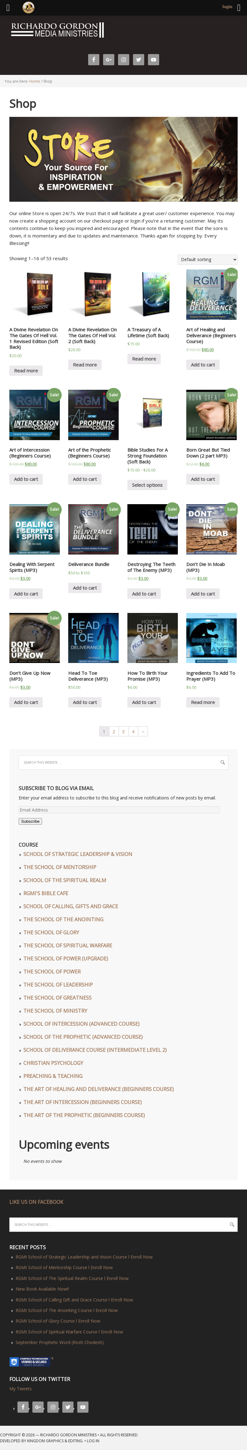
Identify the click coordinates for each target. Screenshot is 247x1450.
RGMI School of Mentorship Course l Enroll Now (64, 1267)
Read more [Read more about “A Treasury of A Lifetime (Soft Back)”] (144, 359)
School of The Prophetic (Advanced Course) (83, 1036)
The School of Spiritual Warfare (67, 945)
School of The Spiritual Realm (64, 880)
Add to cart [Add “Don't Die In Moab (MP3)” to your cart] (203, 594)
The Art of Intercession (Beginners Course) (82, 1102)
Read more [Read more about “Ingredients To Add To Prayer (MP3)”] (203, 702)
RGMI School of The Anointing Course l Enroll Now (67, 1310)
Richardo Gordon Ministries (2, 31)
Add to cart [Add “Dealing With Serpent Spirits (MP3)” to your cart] (26, 594)
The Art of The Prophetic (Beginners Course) (84, 1115)
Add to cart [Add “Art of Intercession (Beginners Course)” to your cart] (26, 479)
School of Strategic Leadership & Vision (77, 854)
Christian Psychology (53, 1063)
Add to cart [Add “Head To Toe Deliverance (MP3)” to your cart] (85, 702)
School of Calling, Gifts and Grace (70, 906)
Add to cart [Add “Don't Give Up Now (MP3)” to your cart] (26, 702)
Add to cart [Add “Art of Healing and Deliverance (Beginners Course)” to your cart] (203, 364)
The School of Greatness (57, 997)
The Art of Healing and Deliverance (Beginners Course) (98, 1089)
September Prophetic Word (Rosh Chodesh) (60, 1342)
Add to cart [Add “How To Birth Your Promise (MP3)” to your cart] (144, 702)
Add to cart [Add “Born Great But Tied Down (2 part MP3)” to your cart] (203, 479)
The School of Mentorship (59, 867)
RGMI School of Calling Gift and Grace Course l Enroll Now (74, 1300)
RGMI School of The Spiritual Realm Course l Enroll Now (72, 1278)
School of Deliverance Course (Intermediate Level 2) (95, 1050)
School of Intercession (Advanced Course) (81, 1023)
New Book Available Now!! (42, 1289)
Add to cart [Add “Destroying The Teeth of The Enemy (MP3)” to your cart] (144, 594)
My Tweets (20, 1389)
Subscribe (30, 821)
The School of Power (52, 971)
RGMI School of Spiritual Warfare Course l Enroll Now (69, 1332)
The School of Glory (51, 932)
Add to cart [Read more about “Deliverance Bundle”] (85, 588)
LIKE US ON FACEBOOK (36, 1202)
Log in (93, 1440)
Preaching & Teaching (53, 1076)
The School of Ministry (55, 1010)
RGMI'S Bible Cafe (45, 893)
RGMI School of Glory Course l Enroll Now (58, 1321)
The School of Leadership (58, 984)
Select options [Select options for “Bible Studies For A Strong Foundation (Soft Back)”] (147, 485)
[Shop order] (208, 260)
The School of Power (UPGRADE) (65, 958)
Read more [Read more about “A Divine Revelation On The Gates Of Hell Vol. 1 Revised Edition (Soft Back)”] (26, 370)
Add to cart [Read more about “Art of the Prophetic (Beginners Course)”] (85, 479)
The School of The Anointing (63, 919)
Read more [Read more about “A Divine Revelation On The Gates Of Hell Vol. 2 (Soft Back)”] (85, 364)
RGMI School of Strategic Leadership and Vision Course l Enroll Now (84, 1257)
